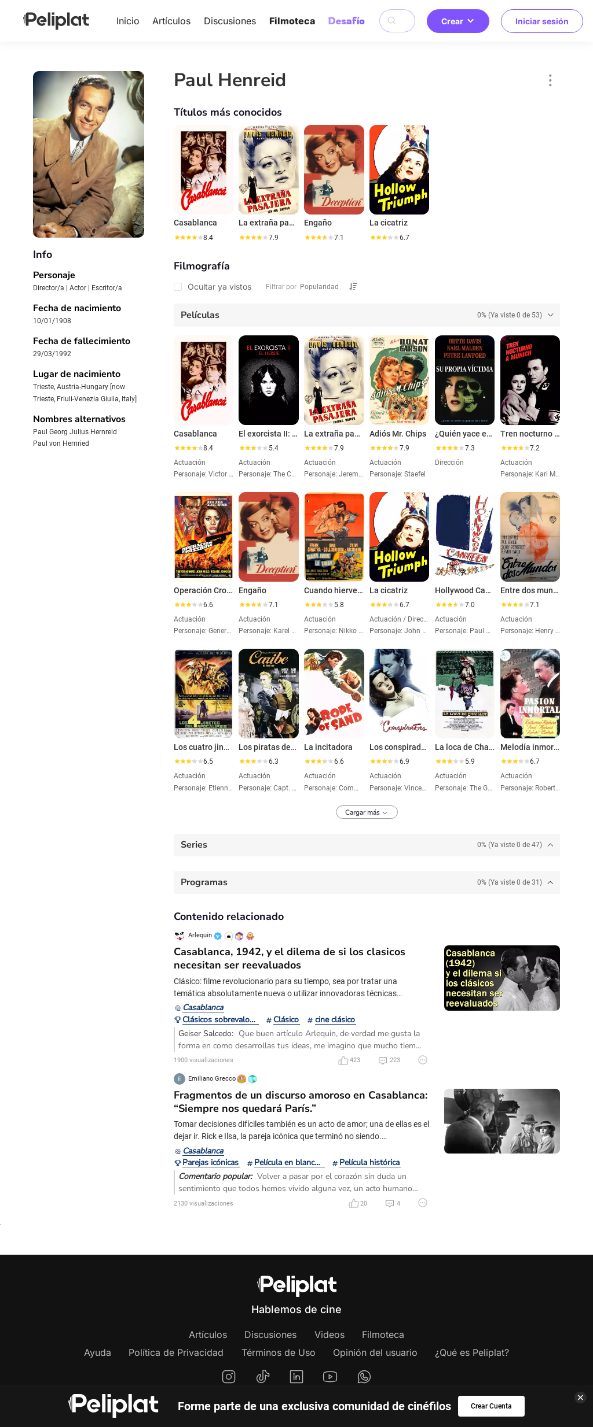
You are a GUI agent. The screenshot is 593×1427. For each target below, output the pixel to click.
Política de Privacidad (176, 1352)
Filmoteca (292, 21)
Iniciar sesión (542, 21)
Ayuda (97, 1352)
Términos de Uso (278, 1352)
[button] (550, 80)
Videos (329, 1334)
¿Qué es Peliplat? (472, 1352)
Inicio (128, 21)
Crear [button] (458, 21)
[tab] (367, 315)
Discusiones (230, 21)
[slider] (188, 237)
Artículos (171, 21)
